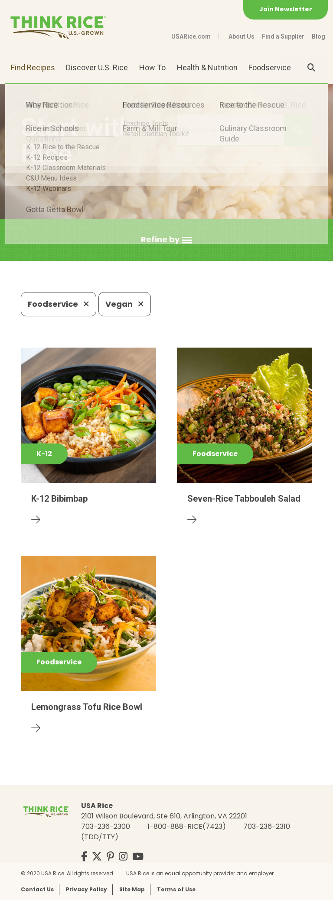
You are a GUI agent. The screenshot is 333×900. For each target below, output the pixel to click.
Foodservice (269, 67)
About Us (242, 36)
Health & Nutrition (207, 67)
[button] (166, 239)
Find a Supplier (283, 36)
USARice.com (191, 36)
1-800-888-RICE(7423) (186, 826)
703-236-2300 (105, 826)
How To (152, 67)
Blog (318, 36)
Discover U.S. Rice (97, 67)
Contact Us (37, 889)
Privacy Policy (86, 889)
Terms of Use (176, 889)
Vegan (124, 304)
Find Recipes (33, 67)
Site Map (132, 889)
